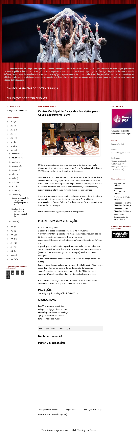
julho (14, 174)
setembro (16, 166)
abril (14, 186)
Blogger (93, 430)
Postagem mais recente (48, 409)
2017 (12, 230)
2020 (12, 146)
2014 (12, 243)
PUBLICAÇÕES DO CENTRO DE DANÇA (27, 98)
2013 (12, 247)
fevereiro (16, 194)
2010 (12, 259)
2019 (12, 150)
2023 (12, 134)
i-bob (74, 430)
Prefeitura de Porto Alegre (122, 198)
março (15, 190)
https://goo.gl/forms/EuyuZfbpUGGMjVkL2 (58, 293)
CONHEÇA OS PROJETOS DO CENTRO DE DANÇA (32, 88)
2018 (12, 226)
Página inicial (71, 409)
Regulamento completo (18, 110)
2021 (12, 142)
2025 (12, 126)
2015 (12, 239)
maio (14, 182)
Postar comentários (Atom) (56, 414)
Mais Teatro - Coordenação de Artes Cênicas (121, 217)
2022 (12, 138)
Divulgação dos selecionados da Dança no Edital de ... (19, 213)
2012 (12, 251)
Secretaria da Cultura (119, 184)
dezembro (16, 154)
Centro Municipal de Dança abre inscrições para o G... (20, 201)
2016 (12, 234)
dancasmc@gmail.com (84, 233)
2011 (11, 255)
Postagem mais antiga (93, 409)
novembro (16, 158)
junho (14, 178)
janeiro (15, 221)
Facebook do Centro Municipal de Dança (122, 204)
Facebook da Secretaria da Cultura (119, 191)
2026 (12, 121)
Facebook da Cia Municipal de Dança (122, 210)
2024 (12, 130)
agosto (15, 170)
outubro (15, 162)
